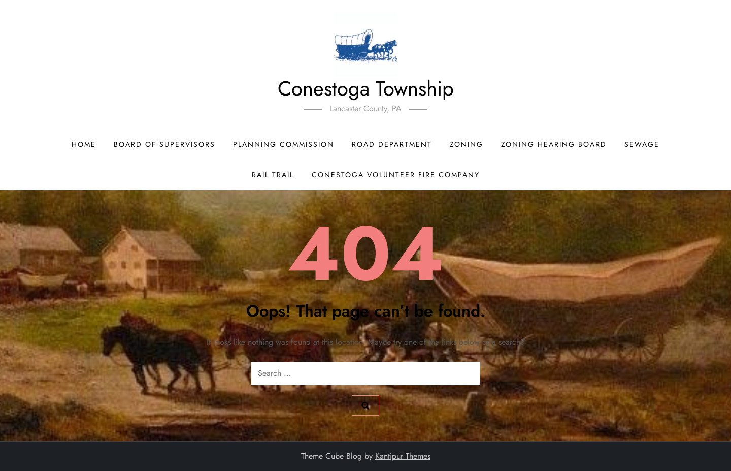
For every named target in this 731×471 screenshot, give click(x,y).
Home (84, 144)
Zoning (466, 144)
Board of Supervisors (164, 144)
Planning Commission (283, 144)
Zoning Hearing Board (554, 144)
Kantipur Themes (402, 456)
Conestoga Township (366, 88)
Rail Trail (273, 175)
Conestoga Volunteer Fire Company (396, 175)
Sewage (641, 144)
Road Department (392, 144)
